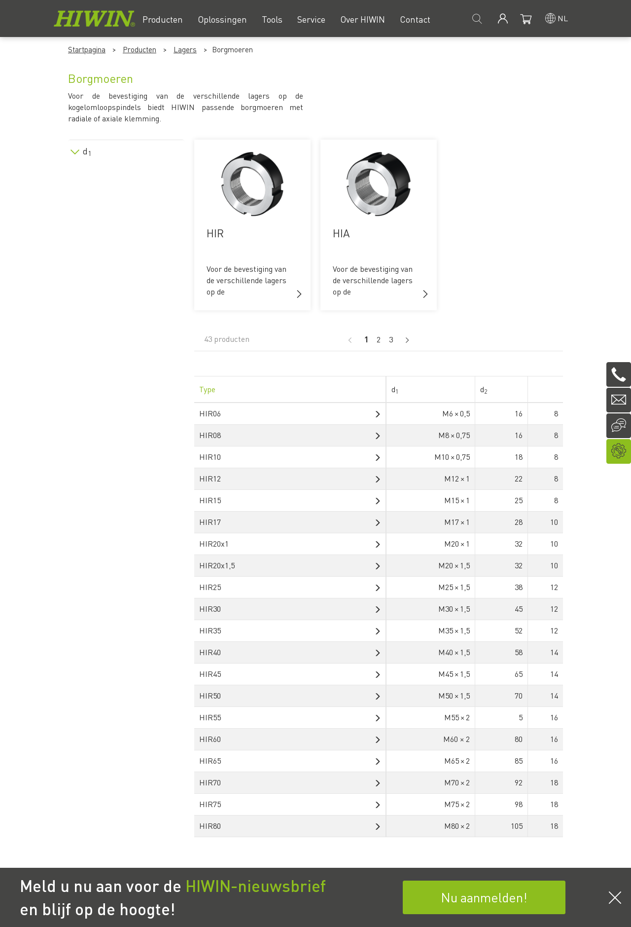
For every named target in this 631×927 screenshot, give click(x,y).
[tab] (126, 149)
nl (563, 18)
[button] (299, 294)
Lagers (185, 49)
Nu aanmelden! (484, 897)
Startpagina (86, 49)
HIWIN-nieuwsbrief (255, 885)
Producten (139, 49)
